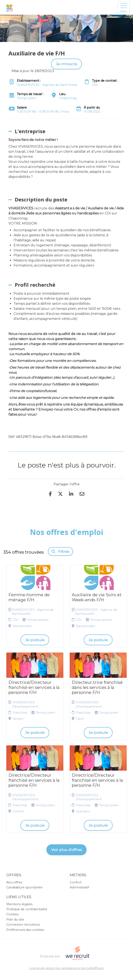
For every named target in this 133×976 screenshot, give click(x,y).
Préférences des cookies (25, 930)
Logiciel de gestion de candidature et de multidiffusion (66, 968)
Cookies (12, 914)
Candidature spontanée (24, 887)
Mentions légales (19, 904)
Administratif (79, 887)
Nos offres (14, 882)
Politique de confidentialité (26, 909)
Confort (76, 882)
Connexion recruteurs (23, 924)
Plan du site (15, 919)
